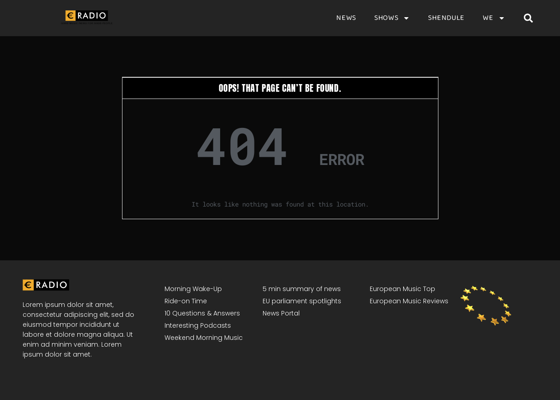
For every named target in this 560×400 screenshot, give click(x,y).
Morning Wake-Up (193, 288)
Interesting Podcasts (198, 325)
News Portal (281, 313)
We (494, 18)
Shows (392, 18)
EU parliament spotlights (302, 301)
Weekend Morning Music (204, 337)
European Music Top (402, 288)
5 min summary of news (302, 288)
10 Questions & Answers (202, 313)
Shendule (446, 18)
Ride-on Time (186, 301)
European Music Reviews (409, 301)
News (346, 18)
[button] (528, 18)
